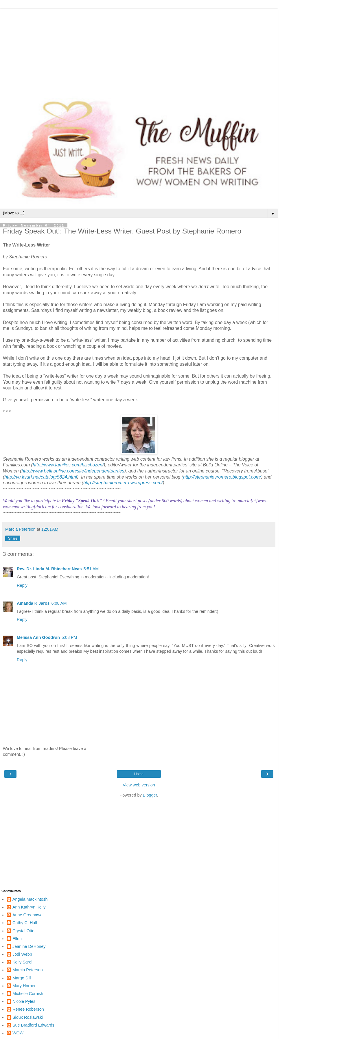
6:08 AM (59, 603)
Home (138, 774)
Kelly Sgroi (22, 962)
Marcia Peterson (27, 970)
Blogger (150, 795)
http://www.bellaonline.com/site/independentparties (72, 470)
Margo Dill (21, 978)
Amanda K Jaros (33, 603)
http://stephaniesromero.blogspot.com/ (222, 477)
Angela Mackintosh (30, 899)
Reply (22, 585)
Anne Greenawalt (28, 915)
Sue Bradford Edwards (33, 1025)
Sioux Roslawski (27, 1017)
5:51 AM (91, 569)
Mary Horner (24, 985)
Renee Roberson (28, 1009)
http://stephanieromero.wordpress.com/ (123, 482)
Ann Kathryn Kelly (28, 907)
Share (12, 538)
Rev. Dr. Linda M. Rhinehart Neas (49, 569)
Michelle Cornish (27, 993)
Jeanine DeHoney (28, 946)
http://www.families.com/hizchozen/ (68, 464)
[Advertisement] (139, 49)
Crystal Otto (23, 930)
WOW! (18, 1033)
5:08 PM (69, 637)
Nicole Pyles (23, 1001)
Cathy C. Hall (24, 922)
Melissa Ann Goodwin (38, 637)
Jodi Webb (22, 954)
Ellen (17, 938)
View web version (139, 785)
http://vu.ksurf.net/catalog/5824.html (40, 477)
